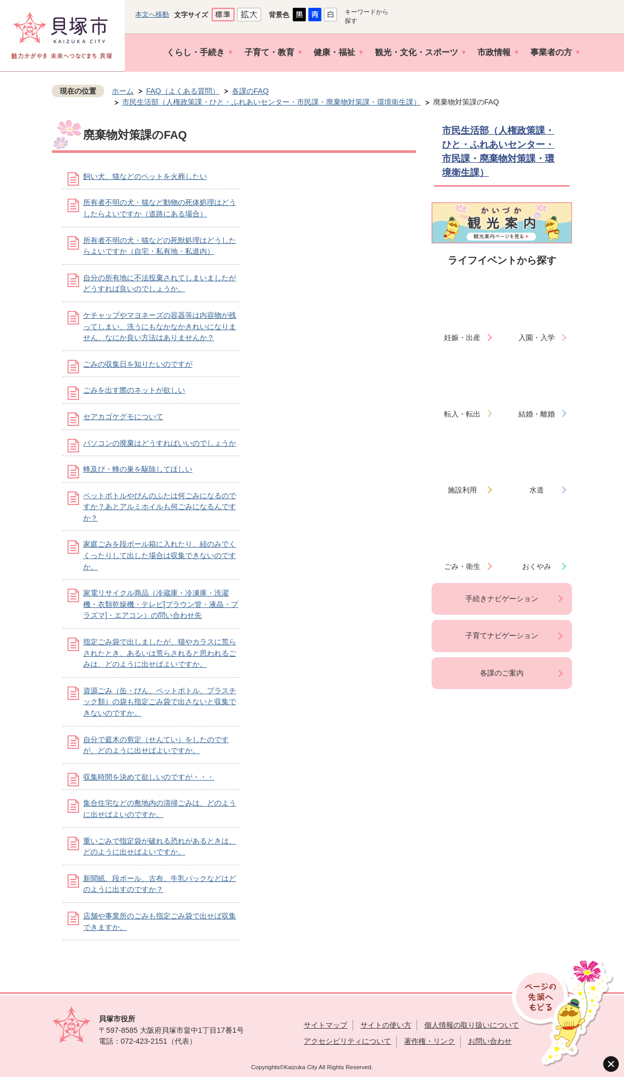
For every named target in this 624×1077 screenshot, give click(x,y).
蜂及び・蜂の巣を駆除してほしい (137, 469)
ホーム (123, 91)
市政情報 (494, 52)
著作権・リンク (429, 1041)
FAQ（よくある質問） (182, 91)
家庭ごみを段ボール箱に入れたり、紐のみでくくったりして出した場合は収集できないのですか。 (159, 555)
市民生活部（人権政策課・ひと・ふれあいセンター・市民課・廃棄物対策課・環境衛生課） (271, 102)
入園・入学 (536, 337)
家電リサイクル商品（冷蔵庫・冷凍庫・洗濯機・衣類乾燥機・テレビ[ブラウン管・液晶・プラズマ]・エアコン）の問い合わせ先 (160, 604)
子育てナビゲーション (501, 635)
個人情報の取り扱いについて (471, 1025)
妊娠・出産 (462, 337)
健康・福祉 (334, 52)
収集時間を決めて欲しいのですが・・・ (148, 777)
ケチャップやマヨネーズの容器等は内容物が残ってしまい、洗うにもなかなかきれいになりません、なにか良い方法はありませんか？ (159, 326)
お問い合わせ (490, 1041)
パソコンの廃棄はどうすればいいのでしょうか (159, 443)
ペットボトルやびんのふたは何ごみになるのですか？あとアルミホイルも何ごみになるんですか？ (159, 506)
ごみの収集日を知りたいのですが (137, 364)
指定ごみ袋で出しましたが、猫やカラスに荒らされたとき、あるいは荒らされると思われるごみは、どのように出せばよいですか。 (159, 653)
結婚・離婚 (536, 414)
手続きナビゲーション (501, 598)
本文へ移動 (152, 14)
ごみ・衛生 (462, 566)
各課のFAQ (250, 91)
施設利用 (462, 490)
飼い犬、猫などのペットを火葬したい (145, 176)
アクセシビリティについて (347, 1041)
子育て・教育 (269, 52)
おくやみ (536, 566)
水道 (536, 490)
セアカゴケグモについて (123, 416)
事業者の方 (551, 52)
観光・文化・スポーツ (416, 52)
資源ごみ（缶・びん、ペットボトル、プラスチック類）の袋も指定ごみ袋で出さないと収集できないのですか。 (159, 701)
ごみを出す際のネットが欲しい (134, 390)
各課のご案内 (502, 673)
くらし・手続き (195, 52)
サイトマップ (325, 1025)
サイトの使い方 (385, 1025)
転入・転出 (462, 414)
